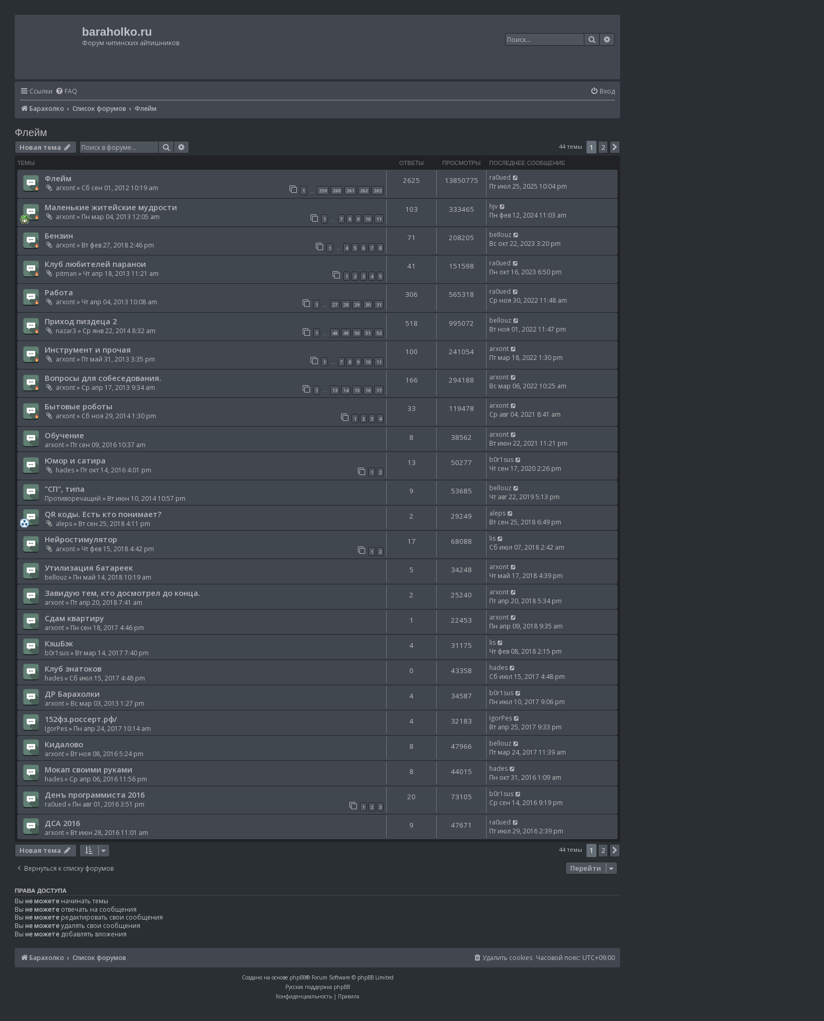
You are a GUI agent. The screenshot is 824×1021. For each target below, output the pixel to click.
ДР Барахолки (72, 693)
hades (65, 470)
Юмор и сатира (75, 460)
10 (367, 218)
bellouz (500, 234)
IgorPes (56, 728)
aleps (64, 523)
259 (323, 190)
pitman (66, 273)
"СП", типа (65, 488)
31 (379, 304)
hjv (493, 206)
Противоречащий (73, 498)
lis (492, 538)
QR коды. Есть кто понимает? (103, 514)
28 (345, 304)
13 (334, 390)
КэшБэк (59, 643)
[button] (615, 147)
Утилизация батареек (89, 567)
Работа (59, 292)
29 (356, 304)
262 (364, 190)
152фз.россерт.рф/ (81, 719)
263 (378, 190)
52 (379, 332)
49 (345, 332)
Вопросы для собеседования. (103, 378)
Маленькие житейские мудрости (111, 207)
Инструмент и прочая (88, 349)
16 (367, 390)
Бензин (59, 235)
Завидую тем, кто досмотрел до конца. (122, 592)
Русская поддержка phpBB (317, 987)
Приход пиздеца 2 (81, 321)
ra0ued (500, 177)
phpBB (298, 977)
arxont (65, 187)
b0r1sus (501, 459)
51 (367, 332)
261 (350, 190)
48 (334, 332)
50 (356, 332)
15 (356, 390)
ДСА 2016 (62, 823)
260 (337, 190)
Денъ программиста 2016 (95, 794)
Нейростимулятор (81, 539)
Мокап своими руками (88, 769)
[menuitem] (66, 92)
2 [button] (603, 147)
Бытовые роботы (78, 406)
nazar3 (66, 330)
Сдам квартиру (74, 618)
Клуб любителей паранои (95, 264)
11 (379, 218)
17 (379, 390)
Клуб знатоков (73, 668)
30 (367, 304)
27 (334, 304)
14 (345, 390)
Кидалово (64, 744)
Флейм (31, 132)
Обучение (64, 435)
